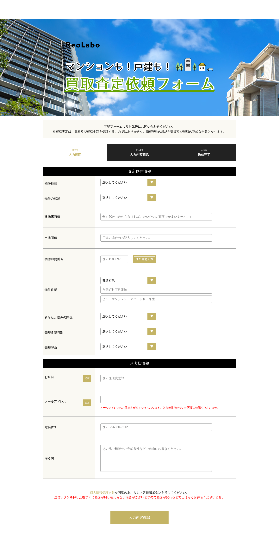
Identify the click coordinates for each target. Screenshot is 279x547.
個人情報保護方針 (102, 492)
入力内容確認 (139, 517)
